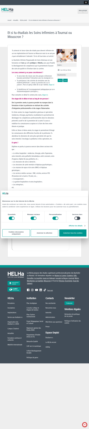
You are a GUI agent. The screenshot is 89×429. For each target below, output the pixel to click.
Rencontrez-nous (51, 308)
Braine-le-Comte (60, 275)
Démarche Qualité (32, 341)
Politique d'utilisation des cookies (73, 322)
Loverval (71, 278)
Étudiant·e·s (49, 338)
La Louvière (38, 278)
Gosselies (30, 278)
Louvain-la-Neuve (62, 278)
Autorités (48, 313)
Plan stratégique (32, 303)
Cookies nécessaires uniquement (16, 233)
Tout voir (50, 290)
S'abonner (69, 303)
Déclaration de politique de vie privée (72, 315)
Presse (48, 327)
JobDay (48, 347)
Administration (50, 317)
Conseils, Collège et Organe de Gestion (33, 309)
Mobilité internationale (15, 345)
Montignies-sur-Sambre (35, 281)
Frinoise (61, 281)
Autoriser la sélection (44, 233)
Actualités (11, 333)
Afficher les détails (75, 226)
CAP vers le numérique (34, 346)
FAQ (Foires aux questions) (54, 322)
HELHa (21, 20)
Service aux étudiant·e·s (15, 317)
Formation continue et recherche (15, 339)
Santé (25, 20)
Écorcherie (68, 281)
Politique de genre (32, 357)
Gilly (75, 275)
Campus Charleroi (13, 329)
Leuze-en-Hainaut (49, 278)
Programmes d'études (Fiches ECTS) (33, 336)
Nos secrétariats (51, 303)
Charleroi (70, 275)
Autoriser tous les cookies (72, 233)
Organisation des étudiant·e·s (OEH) (13, 323)
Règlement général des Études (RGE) (34, 329)
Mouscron (47, 281)
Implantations (12, 313)
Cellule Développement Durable (34, 352)
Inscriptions (11, 308)
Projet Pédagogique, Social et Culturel (35, 322)
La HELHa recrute (51, 342)
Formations (11, 303)
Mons (77, 278)
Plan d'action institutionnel (31, 316)
